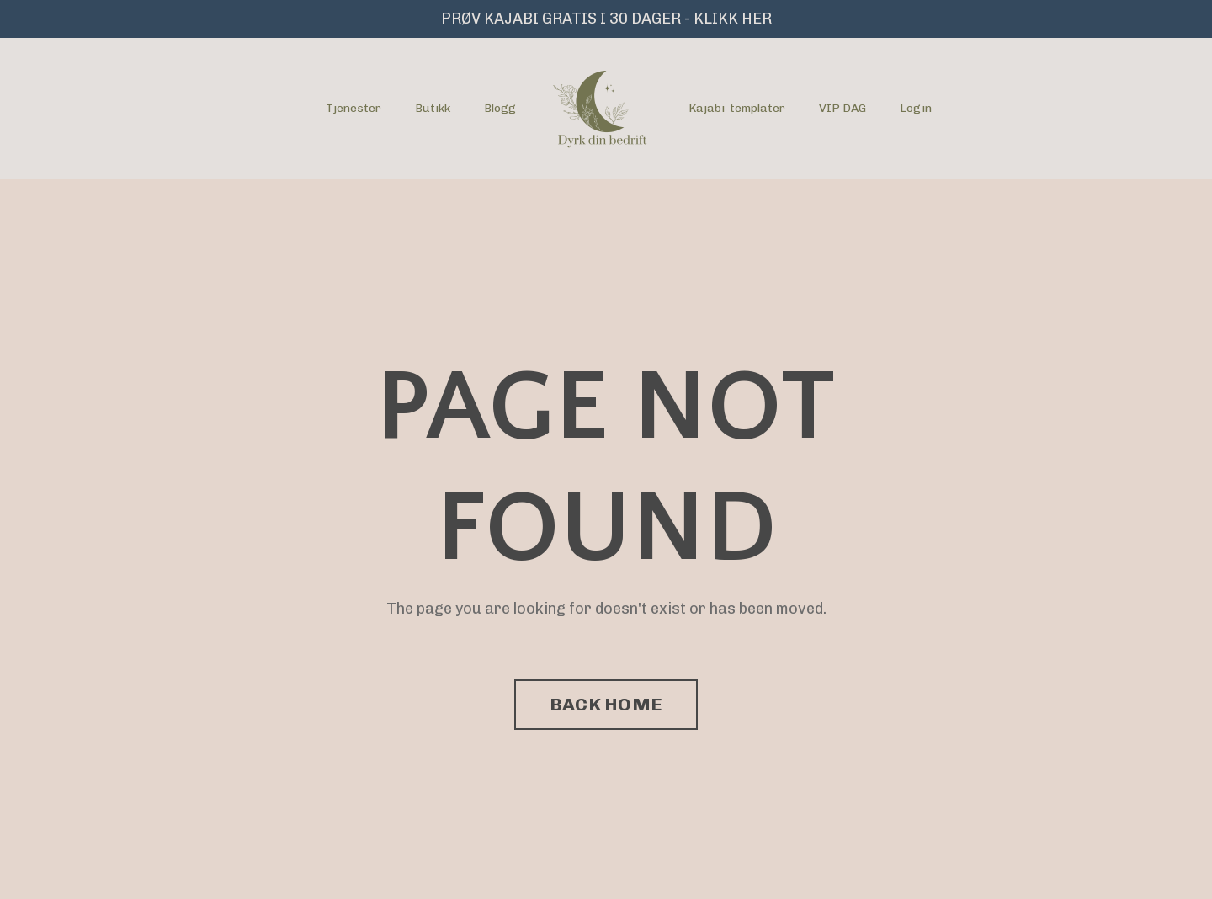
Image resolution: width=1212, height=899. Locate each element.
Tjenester (353, 108)
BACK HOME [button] (606, 704)
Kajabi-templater (736, 108)
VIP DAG (842, 108)
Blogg (500, 108)
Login (916, 108)
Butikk (432, 108)
